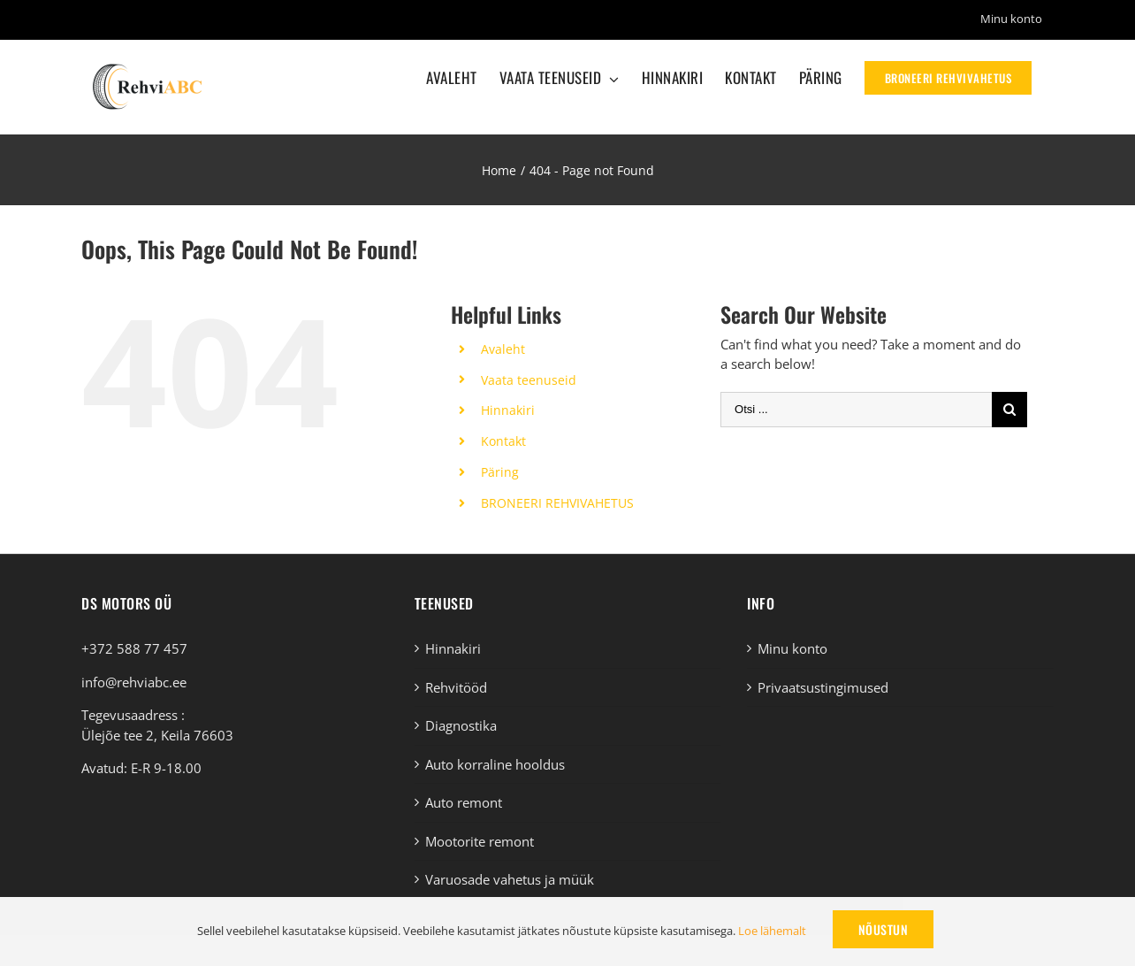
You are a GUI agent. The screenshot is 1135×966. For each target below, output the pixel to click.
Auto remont (463, 802)
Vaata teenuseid (528, 380)
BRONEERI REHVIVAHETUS (557, 502)
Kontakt (503, 441)
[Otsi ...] (856, 409)
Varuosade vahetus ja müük (509, 879)
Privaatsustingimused (823, 687)
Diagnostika (461, 725)
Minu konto (792, 648)
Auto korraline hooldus (495, 764)
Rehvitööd (456, 687)
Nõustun (883, 929)
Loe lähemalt (772, 931)
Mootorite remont (479, 841)
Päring (500, 472)
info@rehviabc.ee (134, 682)
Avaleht (503, 349)
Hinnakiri (508, 410)
